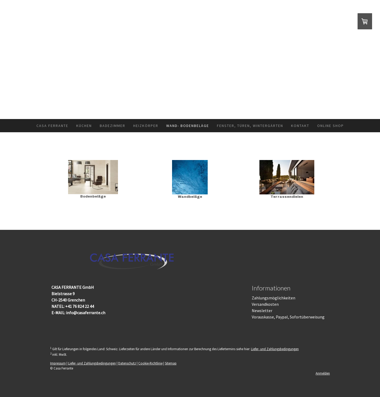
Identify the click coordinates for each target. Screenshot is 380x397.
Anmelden (323, 373)
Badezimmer (112, 125)
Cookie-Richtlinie (150, 363)
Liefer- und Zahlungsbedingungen (275, 349)
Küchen (84, 125)
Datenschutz (127, 363)
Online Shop (330, 125)
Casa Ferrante (52, 125)
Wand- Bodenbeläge (187, 125)
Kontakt (300, 125)
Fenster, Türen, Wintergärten (250, 125)
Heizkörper (145, 125)
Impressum (58, 363)
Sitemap (171, 363)
